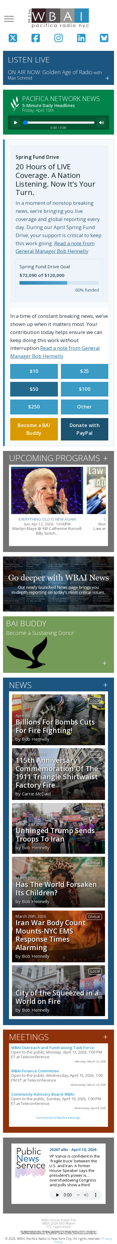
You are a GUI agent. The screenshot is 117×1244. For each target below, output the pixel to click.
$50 (34, 389)
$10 (34, 371)
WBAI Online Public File (58, 1220)
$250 (34, 406)
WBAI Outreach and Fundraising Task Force (52, 1047)
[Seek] (59, 122)
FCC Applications (58, 1226)
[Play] (15, 122)
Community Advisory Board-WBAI (42, 1094)
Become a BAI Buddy (34, 429)
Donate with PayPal (85, 429)
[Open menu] (9, 19)
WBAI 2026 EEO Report (58, 1223)
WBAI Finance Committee (35, 1071)
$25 (84, 371)
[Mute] (101, 122)
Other (84, 406)
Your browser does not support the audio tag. (76, 1195)
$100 (84, 389)
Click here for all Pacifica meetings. (58, 1118)
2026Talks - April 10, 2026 (73, 1149)
